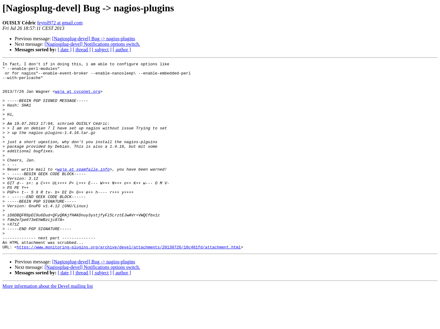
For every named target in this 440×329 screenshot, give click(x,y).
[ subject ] (102, 49)
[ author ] (122, 49)
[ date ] (65, 49)
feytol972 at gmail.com (60, 22)
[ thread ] (82, 49)
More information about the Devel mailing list (47, 323)
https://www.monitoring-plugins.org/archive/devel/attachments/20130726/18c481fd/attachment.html (129, 284)
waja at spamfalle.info (83, 191)
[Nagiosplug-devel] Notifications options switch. (92, 44)
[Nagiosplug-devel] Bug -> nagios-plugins (93, 38)
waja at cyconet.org (77, 97)
